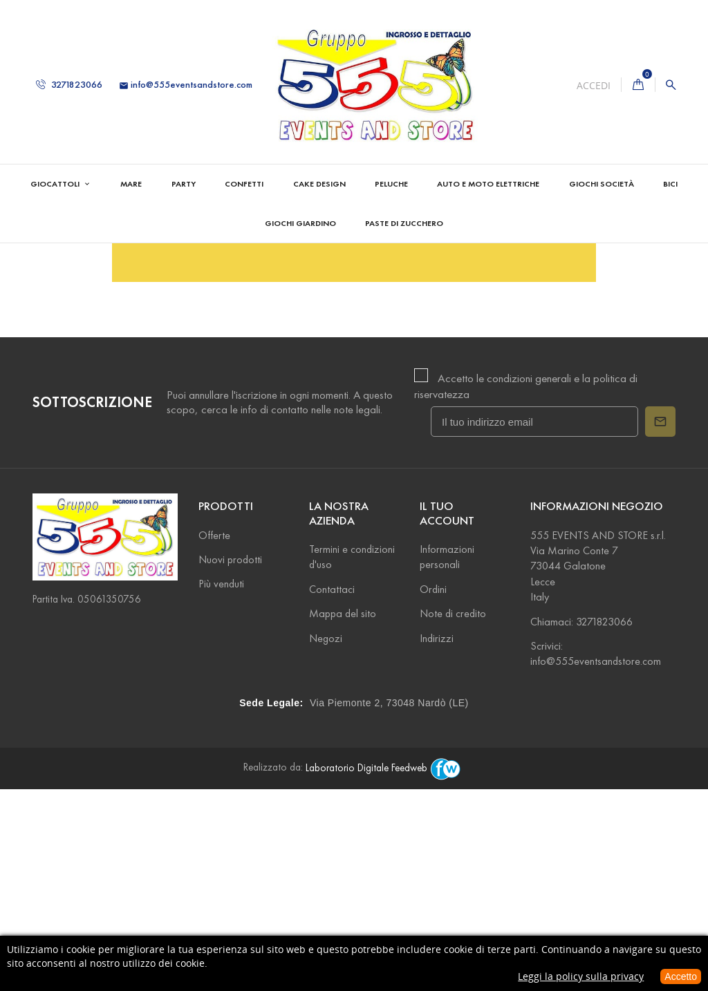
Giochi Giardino (300, 223)
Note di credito (453, 814)
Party (183, 183)
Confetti (244, 183)
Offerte (214, 736)
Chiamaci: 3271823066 (581, 822)
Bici (670, 183)
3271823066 (69, 85)
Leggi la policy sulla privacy (581, 976)
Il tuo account (447, 714)
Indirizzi (437, 839)
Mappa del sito (342, 814)
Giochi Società (601, 183)
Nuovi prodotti (230, 760)
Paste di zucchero (404, 223)
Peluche (391, 183)
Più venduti (221, 785)
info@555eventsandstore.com (185, 85)
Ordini (433, 790)
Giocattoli (56, 183)
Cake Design (319, 183)
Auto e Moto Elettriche (488, 183)
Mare (131, 183)
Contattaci (332, 790)
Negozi (325, 839)
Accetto (680, 976)
